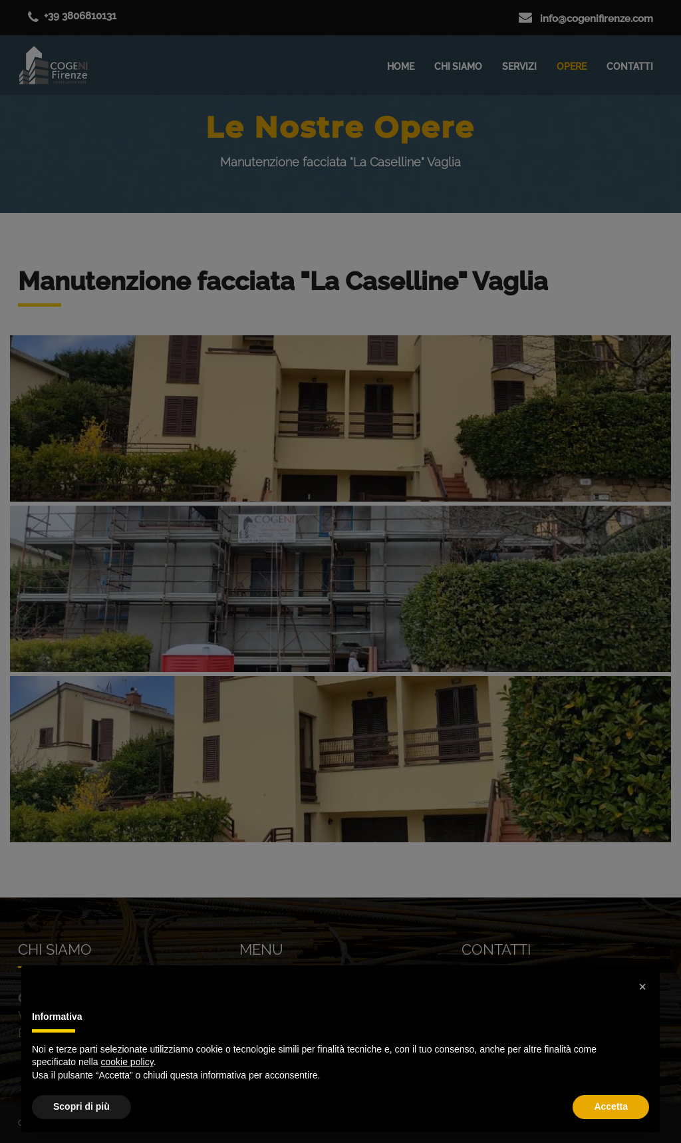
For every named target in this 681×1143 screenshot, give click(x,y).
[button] (642, 986)
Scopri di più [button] (81, 1106)
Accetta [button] (611, 1106)
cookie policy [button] (127, 1062)
